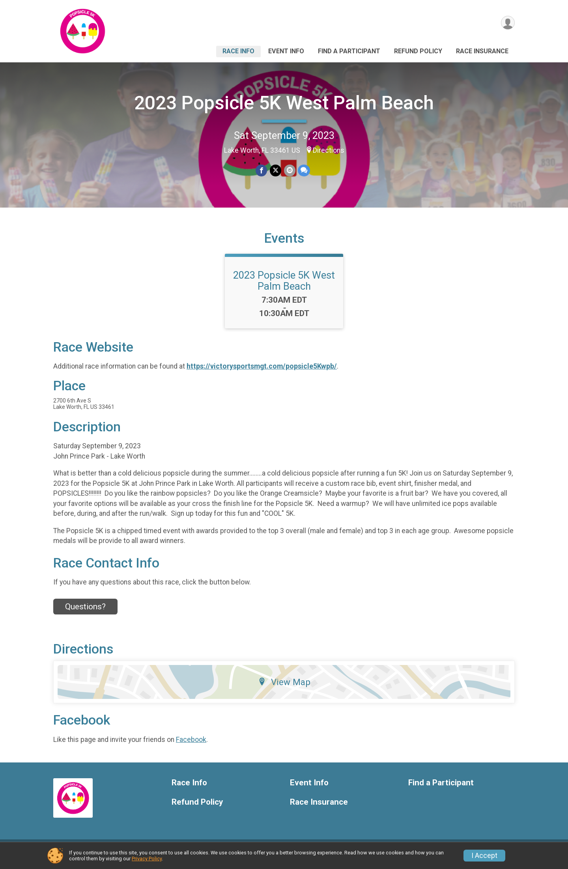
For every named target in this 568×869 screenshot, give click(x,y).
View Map (284, 687)
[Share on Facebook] (261, 170)
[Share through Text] (303, 170)
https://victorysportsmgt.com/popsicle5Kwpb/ (262, 371)
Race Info (238, 51)
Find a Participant (349, 51)
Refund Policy (418, 51)
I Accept (484, 856)
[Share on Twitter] (275, 170)
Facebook (191, 744)
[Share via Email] (289, 170)
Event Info (286, 51)
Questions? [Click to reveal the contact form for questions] (85, 611)
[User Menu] (507, 23)
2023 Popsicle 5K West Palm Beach (284, 103)
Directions (328, 150)
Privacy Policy (147, 859)
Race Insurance (482, 51)
